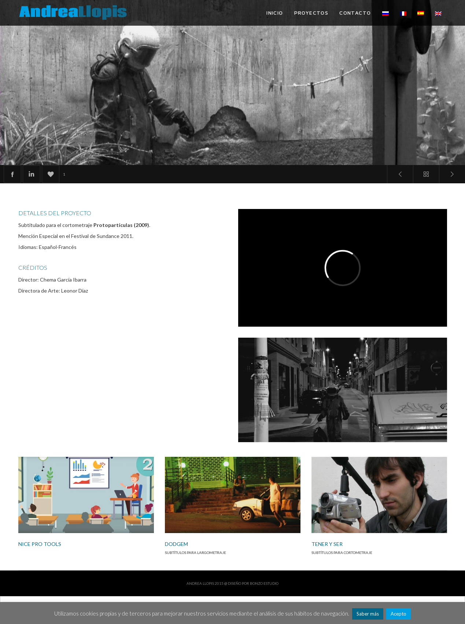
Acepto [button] (398, 614)
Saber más (368, 614)
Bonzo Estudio (264, 583)
